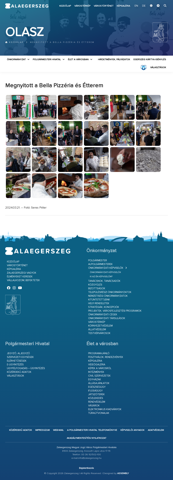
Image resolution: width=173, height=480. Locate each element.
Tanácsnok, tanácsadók (104, 281)
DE (144, 6)
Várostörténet (103, 6)
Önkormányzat (16, 59)
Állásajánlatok (98, 383)
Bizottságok (96, 288)
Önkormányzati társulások (106, 318)
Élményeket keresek (20, 276)
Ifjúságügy (95, 390)
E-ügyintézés (15, 364)
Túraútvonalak (98, 413)
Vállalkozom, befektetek (23, 280)
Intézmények (96, 372)
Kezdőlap (65, 6)
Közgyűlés (95, 284)
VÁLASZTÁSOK (158, 67)
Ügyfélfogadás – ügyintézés (26, 368)
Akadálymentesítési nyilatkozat (86, 438)
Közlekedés (95, 398)
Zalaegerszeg (26, 5)
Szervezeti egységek (20, 357)
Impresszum (42, 430)
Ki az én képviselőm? (101, 277)
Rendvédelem (96, 402)
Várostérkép (82, 6)
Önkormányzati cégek (102, 314)
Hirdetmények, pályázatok (114, 59)
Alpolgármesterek (100, 264)
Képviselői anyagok (132, 430)
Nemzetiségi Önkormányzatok (108, 296)
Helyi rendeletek (98, 303)
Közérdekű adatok (19, 372)
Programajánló (98, 353)
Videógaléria (96, 364)
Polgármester (97, 260)
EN (136, 6)
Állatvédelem (97, 329)
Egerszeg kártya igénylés (149, 59)
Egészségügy (97, 387)
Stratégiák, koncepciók (103, 307)
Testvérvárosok (99, 333)
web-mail (58, 430)
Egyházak (94, 379)
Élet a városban (78, 59)
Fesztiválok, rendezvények (105, 357)
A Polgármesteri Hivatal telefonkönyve (92, 430)
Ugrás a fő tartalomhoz (159, 1)
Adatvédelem (156, 430)
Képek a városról (99, 368)
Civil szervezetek (99, 376)
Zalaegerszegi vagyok (21, 273)
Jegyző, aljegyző (18, 353)
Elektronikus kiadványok (104, 409)
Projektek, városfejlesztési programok (115, 311)
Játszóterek (96, 394)
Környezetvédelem (100, 326)
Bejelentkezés (86, 468)
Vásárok (94, 405)
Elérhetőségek (17, 361)
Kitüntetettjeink (99, 299)
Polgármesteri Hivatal (47, 59)
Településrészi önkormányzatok (109, 292)
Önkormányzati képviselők (105, 268)
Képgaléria (123, 6)
